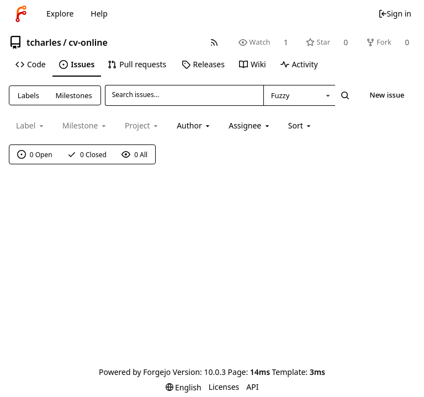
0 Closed (87, 154)
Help (99, 13)
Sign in (394, 13)
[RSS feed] (214, 42)
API (252, 387)
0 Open (34, 154)
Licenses (224, 387)
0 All (134, 154)
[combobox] (299, 95)
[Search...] (345, 95)
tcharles (43, 42)
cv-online (88, 42)
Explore (59, 13)
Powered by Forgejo (135, 372)
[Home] (21, 14)
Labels (28, 95)
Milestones (74, 95)
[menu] (300, 125)
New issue (387, 95)
